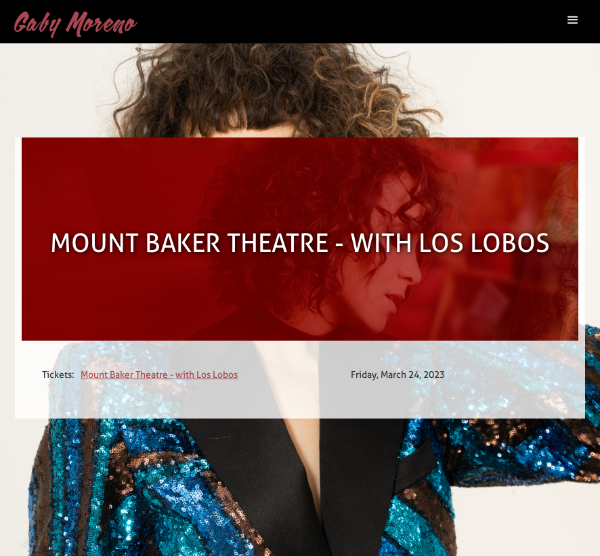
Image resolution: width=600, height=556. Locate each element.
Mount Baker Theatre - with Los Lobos (159, 374)
